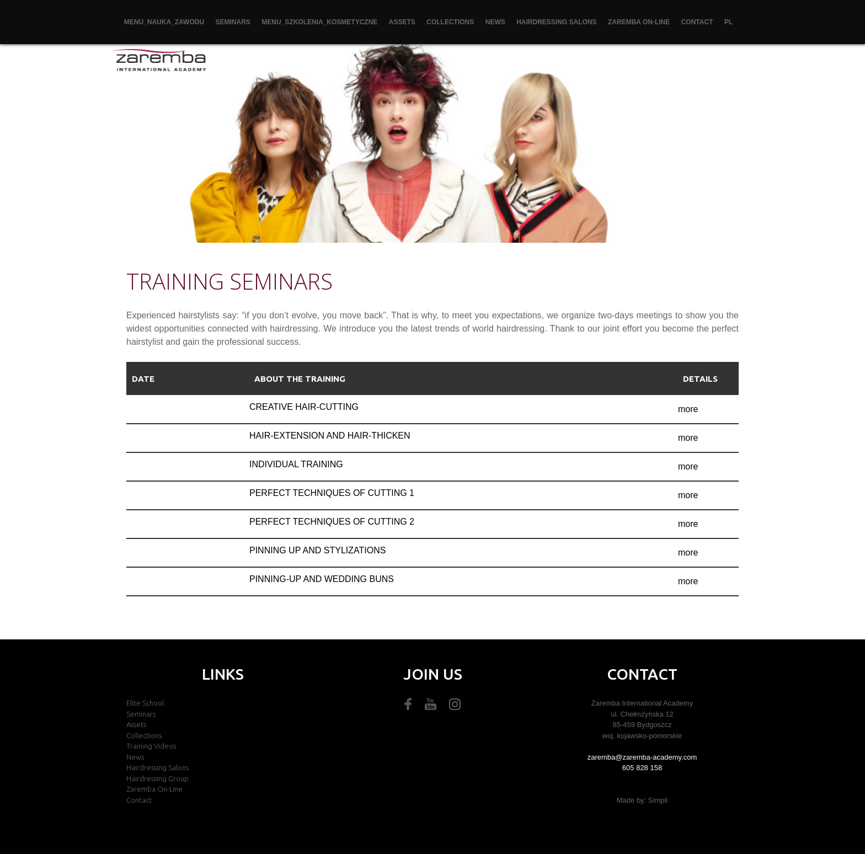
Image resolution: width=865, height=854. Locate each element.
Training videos (151, 746)
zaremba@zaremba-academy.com (642, 757)
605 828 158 (642, 768)
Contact (697, 22)
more (688, 409)
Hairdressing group (157, 778)
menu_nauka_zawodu (164, 22)
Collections (450, 22)
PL (728, 22)
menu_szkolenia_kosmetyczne (319, 22)
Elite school (145, 703)
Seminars (233, 22)
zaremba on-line (639, 22)
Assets (402, 22)
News (495, 22)
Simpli (658, 800)
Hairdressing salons (556, 22)
